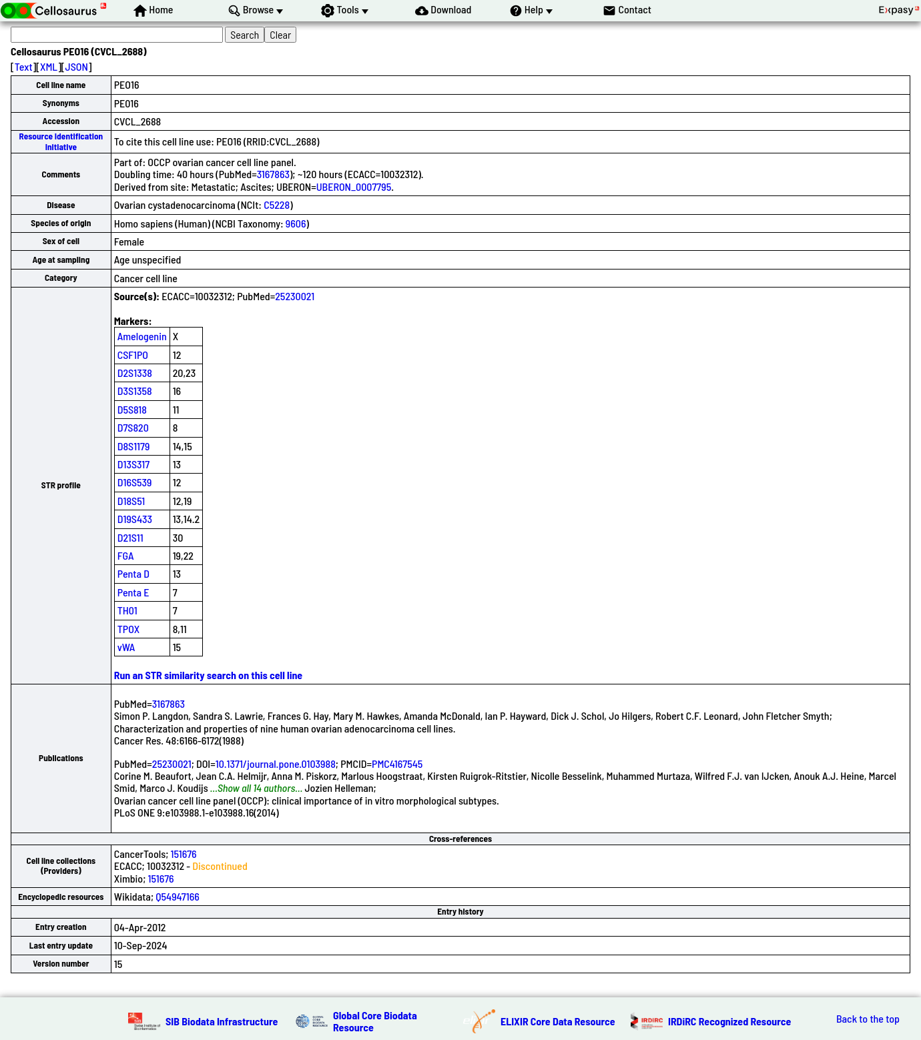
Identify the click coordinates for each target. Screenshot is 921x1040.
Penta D (133, 573)
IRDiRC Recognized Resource (729, 1021)
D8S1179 (133, 446)
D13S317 (133, 464)
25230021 (294, 296)
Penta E (133, 592)
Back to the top (868, 1019)
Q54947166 (178, 896)
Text (24, 66)
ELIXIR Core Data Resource (558, 1021)
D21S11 (130, 537)
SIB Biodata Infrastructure (222, 1021)
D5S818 (132, 409)
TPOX (128, 628)
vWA (126, 646)
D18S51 (131, 500)
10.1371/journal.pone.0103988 (276, 763)
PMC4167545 (397, 763)
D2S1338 (134, 372)
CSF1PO (132, 354)
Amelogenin (142, 336)
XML (48, 66)
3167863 (273, 173)
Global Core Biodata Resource (375, 1021)
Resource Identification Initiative (61, 141)
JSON (76, 66)
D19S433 (134, 518)
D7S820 (133, 427)
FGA (125, 555)
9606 (296, 223)
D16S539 (134, 482)
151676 (184, 853)
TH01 (127, 610)
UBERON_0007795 (353, 186)
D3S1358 (134, 390)
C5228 (277, 204)
